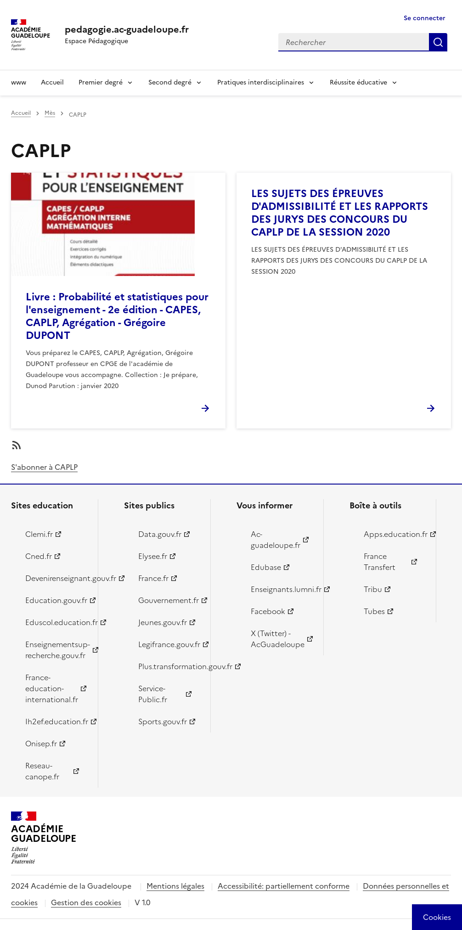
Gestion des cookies (86, 902)
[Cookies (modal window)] (437, 917)
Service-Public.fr (152, 694)
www (18, 82)
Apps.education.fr (395, 534)
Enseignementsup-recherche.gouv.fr (56, 650)
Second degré (170, 82)
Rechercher (438, 42)
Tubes (374, 611)
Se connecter (424, 18)
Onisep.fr (41, 743)
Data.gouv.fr (159, 534)
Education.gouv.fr (56, 600)
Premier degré (101, 82)
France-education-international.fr (51, 688)
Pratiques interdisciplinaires (260, 82)
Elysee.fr (152, 556)
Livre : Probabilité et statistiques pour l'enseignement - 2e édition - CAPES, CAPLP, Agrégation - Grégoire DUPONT (117, 316)
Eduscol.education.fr (56, 622)
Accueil (52, 82)
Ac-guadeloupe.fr (275, 540)
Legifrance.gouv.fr (169, 644)
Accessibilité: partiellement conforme (283, 885)
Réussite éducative (358, 82)
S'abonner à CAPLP (44, 467)
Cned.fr (38, 556)
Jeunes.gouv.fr (162, 622)
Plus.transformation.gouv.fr (169, 666)
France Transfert (379, 562)
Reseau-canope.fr (42, 771)
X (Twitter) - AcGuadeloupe (277, 639)
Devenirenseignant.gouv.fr (56, 578)
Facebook (268, 611)
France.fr (153, 578)
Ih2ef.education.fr (56, 721)
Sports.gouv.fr (162, 721)
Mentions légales (175, 885)
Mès (50, 113)
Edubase (266, 567)
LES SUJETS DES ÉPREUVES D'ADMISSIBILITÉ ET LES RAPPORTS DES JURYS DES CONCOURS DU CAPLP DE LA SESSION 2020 (339, 213)
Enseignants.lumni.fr (282, 589)
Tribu (373, 589)
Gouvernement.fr (168, 600)
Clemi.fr (39, 534)
